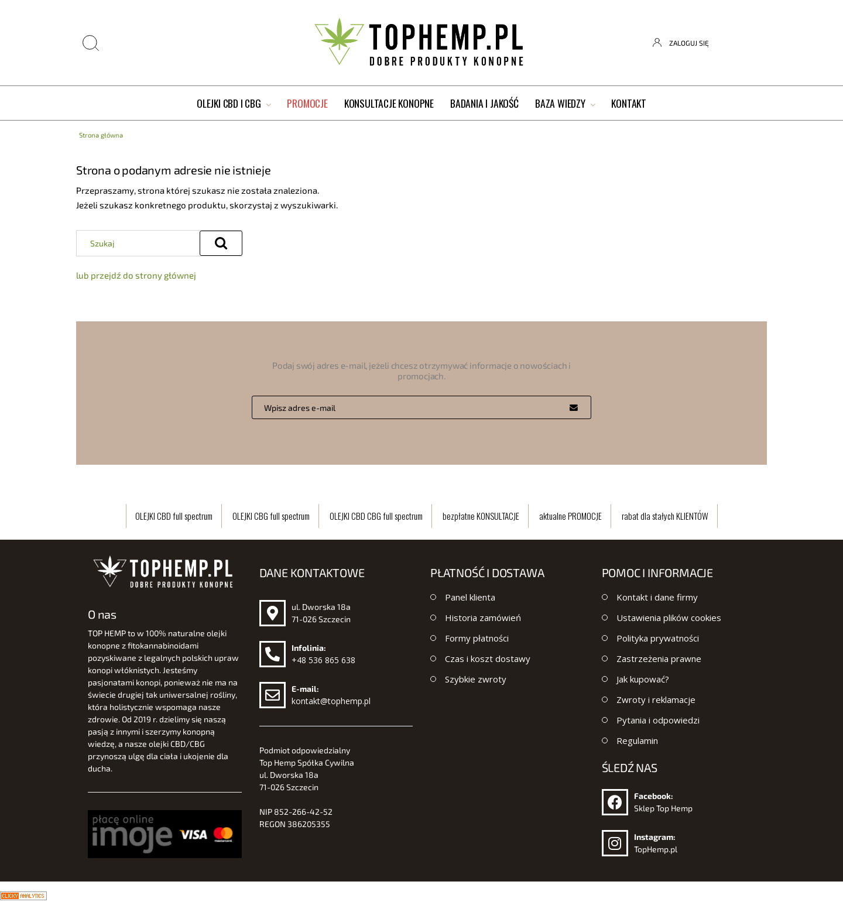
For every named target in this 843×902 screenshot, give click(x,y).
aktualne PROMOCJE (570, 515)
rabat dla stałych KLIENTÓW (665, 515)
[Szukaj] (221, 243)
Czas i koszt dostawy (487, 658)
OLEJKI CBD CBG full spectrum (376, 515)
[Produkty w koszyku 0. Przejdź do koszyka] (757, 43)
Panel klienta (470, 597)
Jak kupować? (642, 679)
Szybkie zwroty (475, 679)
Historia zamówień (483, 617)
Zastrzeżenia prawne (658, 658)
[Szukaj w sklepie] (140, 243)
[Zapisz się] (573, 407)
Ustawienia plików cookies (668, 617)
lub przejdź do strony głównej (136, 275)
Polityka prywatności (657, 638)
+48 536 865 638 (323, 660)
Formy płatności (477, 638)
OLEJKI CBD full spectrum (174, 515)
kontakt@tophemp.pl (331, 700)
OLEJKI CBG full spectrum (271, 515)
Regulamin (637, 740)
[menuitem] (234, 104)
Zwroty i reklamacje (655, 699)
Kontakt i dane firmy (657, 597)
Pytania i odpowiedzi (658, 720)
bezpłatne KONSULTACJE (481, 515)
